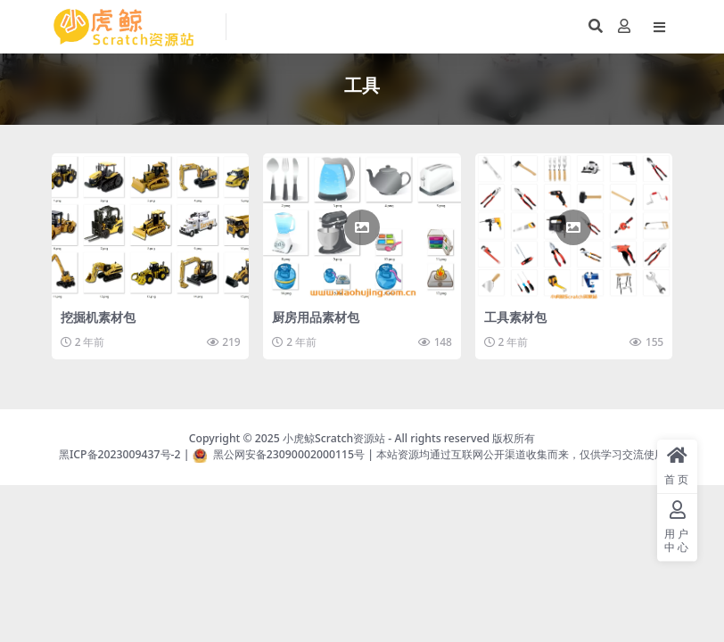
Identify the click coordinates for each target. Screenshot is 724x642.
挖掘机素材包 (98, 317)
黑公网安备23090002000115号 (289, 454)
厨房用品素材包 (315, 317)
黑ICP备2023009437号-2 (120, 454)
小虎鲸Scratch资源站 (334, 438)
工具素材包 (515, 317)
